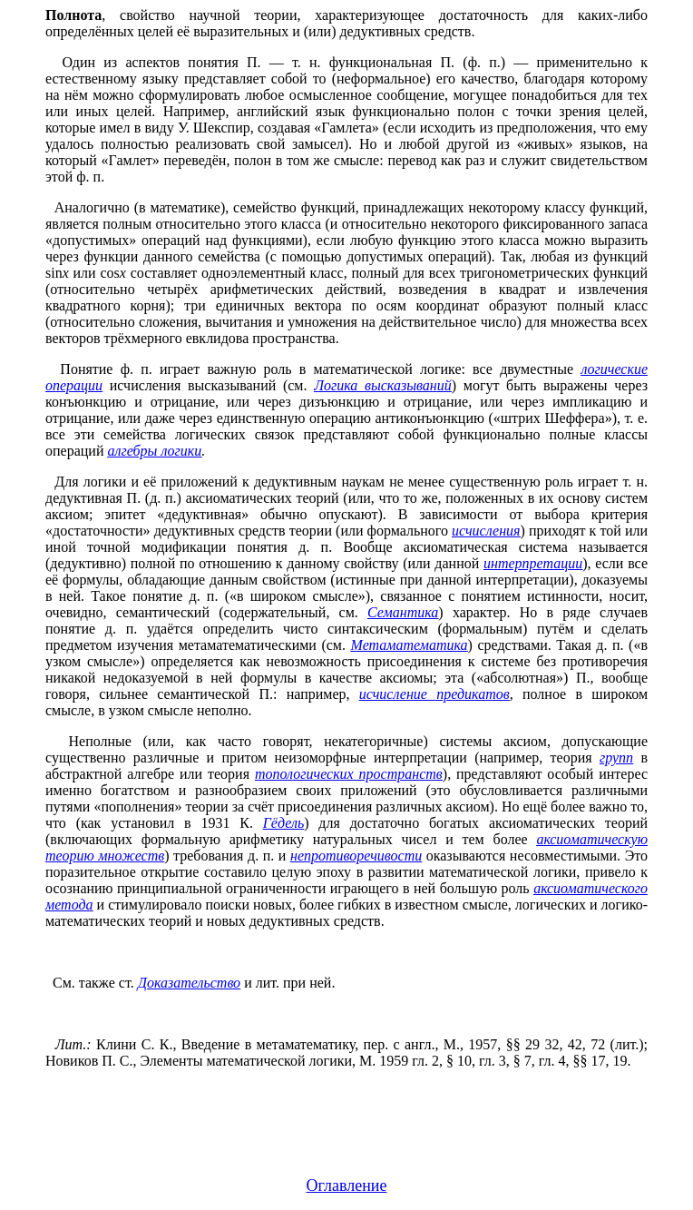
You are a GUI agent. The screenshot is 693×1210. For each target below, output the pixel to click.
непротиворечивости (356, 855)
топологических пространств (349, 774)
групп (616, 757)
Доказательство (189, 982)
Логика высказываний (383, 385)
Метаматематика (409, 645)
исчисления (486, 530)
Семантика (402, 612)
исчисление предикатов (434, 694)
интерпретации (532, 563)
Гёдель (283, 823)
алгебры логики (154, 450)
